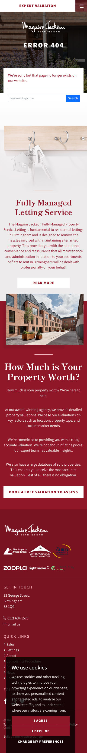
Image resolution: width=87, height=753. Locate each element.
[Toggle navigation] (81, 5)
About (9, 655)
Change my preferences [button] (41, 742)
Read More (43, 282)
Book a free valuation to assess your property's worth (43, 494)
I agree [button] (41, 721)
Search (73, 98)
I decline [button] (40, 732)
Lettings (11, 650)
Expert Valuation (37, 5)
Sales (9, 644)
